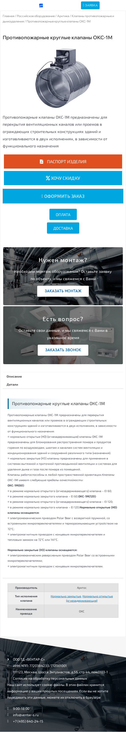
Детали (12, 384)
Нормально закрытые (66, 596)
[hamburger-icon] (112, 5)
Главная (8, 16)
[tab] (63, 376)
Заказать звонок (63, 350)
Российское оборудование (36, 16)
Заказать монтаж (63, 291)
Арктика (63, 16)
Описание (14, 376)
